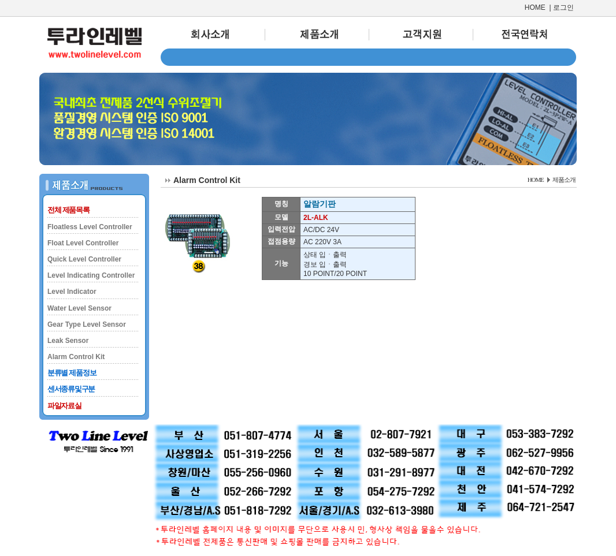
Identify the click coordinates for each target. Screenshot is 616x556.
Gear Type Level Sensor (86, 324)
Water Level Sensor (79, 308)
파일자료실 (64, 405)
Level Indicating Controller (91, 275)
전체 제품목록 (68, 210)
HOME (535, 7)
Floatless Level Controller (89, 227)
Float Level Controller (82, 243)
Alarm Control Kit (76, 357)
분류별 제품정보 (71, 372)
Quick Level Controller (84, 259)
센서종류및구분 (71, 389)
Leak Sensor (67, 341)
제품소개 (564, 179)
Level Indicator (72, 292)
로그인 (563, 7)
